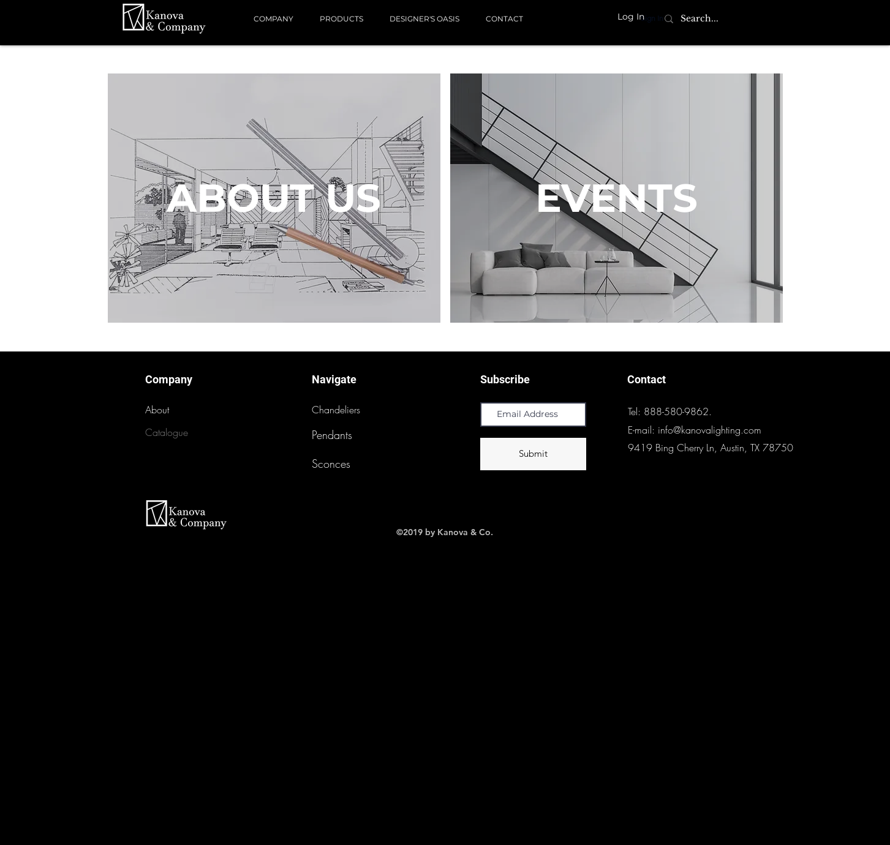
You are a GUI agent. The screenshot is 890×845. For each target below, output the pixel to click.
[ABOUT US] (274, 198)
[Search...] (700, 19)
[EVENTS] (616, 198)
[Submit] (533, 454)
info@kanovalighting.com (709, 430)
